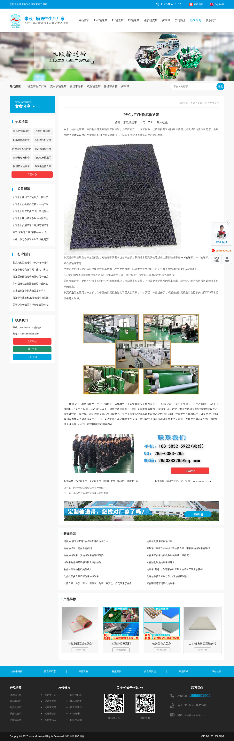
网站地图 (216, 671)
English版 (217, 4)
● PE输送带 (73, 713)
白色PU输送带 (42, 131)
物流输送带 (80, 135)
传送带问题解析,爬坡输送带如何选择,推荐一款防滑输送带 (34, 297)
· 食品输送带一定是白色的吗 (77, 548)
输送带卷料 (76, 86)
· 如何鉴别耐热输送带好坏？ (160, 562)
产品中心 (32, 174)
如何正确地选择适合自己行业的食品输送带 (34, 283)
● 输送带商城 (74, 707)
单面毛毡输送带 (43, 166)
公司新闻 (24, 189)
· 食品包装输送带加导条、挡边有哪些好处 (167, 576)
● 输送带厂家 (48, 694)
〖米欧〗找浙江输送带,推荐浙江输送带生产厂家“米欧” (34, 225)
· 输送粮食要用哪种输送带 (158, 541)
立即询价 (32, 341)
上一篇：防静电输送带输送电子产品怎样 (85, 487)
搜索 (220, 86)
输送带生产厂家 (37, 86)
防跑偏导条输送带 (21, 148)
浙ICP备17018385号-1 (212, 736)
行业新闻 (24, 254)
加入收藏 (163, 122)
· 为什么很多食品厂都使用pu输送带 (81, 576)
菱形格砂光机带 (21, 157)
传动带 (166, 20)
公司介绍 (32, 357)
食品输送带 (95, 481)
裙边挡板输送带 (43, 148)
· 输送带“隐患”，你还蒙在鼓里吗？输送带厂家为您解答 (174, 569)
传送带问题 (150, 671)
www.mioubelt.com (201, 481)
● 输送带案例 (74, 719)
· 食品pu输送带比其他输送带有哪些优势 (83, 555)
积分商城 (183, 671)
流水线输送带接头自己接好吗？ (29, 290)
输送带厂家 (132, 481)
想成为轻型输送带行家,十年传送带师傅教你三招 (34, 262)
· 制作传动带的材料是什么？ (77, 569)
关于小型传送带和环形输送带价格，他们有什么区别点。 (34, 304)
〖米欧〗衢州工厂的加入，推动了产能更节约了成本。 (34, 197)
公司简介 (180, 20)
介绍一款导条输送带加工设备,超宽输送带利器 (34, 239)
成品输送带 (94, 86)
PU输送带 (118, 20)
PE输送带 (133, 20)
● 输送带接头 (48, 713)
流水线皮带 (15, 694)
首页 (192, 102)
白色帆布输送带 (43, 157)
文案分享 (202, 102)
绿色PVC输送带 (21, 131)
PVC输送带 (100, 20)
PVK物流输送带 (21, 139)
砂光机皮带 (15, 713)
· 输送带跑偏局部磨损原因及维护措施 (82, 562)
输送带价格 (111, 86)
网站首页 (84, 20)
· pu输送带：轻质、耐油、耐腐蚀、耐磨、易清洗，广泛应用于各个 (97, 583)
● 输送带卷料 (48, 701)
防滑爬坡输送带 (21, 166)
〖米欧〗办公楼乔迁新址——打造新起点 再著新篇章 (34, 204)
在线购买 (196, 4)
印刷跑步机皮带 (43, 139)
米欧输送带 (130, 122)
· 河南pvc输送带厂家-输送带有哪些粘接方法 (85, 541)
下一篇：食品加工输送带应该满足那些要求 (86, 493)
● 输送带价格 (74, 694)
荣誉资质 (83, 671)
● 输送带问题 (48, 707)
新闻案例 (195, 20)
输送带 (189, 257)
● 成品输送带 (74, 701)
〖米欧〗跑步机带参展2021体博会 (30, 218)
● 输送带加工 (48, 719)
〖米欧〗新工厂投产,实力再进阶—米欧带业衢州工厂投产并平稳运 (34, 211)
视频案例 (116, 671)
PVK (182, 257)
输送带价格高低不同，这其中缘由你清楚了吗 (34, 269)
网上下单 (32, 349)
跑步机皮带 (151, 20)
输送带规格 (16, 671)
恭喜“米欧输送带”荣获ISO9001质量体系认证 (34, 232)
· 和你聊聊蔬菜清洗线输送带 (160, 583)
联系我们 (211, 20)
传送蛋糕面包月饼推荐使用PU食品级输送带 (34, 276)
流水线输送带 (58, 86)
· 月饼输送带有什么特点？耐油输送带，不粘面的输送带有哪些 (177, 548)
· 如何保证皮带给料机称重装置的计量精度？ (168, 555)
